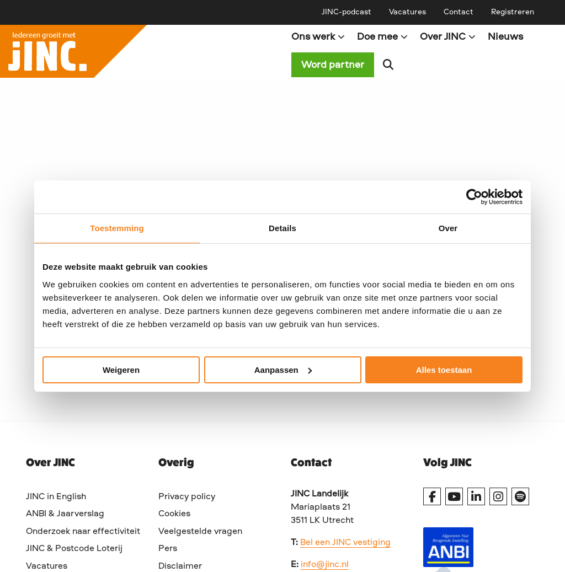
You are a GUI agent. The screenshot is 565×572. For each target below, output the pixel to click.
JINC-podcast (346, 12)
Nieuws (505, 37)
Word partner (332, 65)
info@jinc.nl (325, 564)
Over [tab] (448, 228)
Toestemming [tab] (117, 228)
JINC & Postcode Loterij (74, 548)
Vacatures (407, 12)
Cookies (174, 514)
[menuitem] (346, 12)
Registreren (512, 12)
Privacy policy (186, 497)
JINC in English (56, 497)
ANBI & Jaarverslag (65, 514)
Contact (458, 12)
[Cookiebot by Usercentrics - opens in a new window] (474, 197)
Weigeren (121, 370)
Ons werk (318, 37)
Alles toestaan (444, 370)
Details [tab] (282, 228)
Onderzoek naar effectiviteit (83, 531)
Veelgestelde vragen (200, 531)
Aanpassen (283, 370)
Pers (167, 548)
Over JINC (448, 37)
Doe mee (382, 37)
